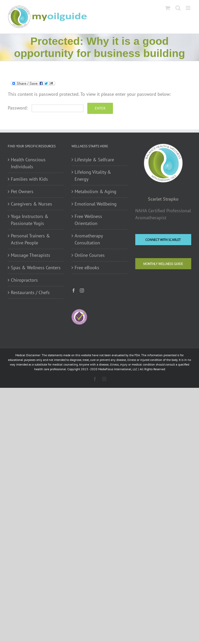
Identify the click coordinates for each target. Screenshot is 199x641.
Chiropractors (24, 280)
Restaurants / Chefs (30, 292)
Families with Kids (29, 179)
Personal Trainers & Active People (30, 239)
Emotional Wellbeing (96, 204)
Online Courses (90, 255)
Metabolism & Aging (95, 191)
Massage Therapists (30, 255)
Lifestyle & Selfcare (94, 160)
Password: (45, 108)
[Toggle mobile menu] (188, 8)
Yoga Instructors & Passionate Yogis (29, 219)
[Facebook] (74, 290)
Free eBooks (87, 268)
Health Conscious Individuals (28, 163)
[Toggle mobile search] (178, 8)
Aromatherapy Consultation (89, 239)
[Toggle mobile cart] (167, 8)
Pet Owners (22, 191)
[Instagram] (82, 290)
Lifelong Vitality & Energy (93, 175)
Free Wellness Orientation (88, 219)
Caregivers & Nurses (31, 204)
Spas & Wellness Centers (36, 268)
